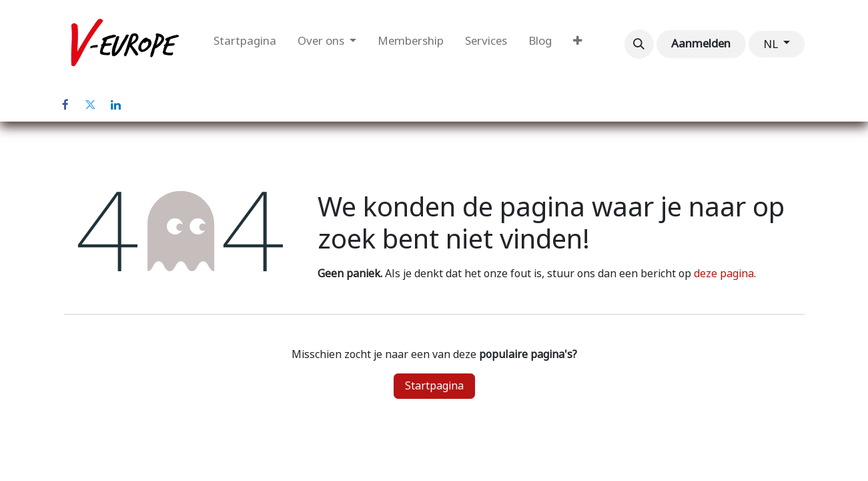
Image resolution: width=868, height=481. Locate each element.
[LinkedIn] (116, 105)
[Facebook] (65, 105)
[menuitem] (244, 44)
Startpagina (434, 386)
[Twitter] (90, 105)
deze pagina (724, 274)
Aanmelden (701, 43)
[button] (639, 44)
